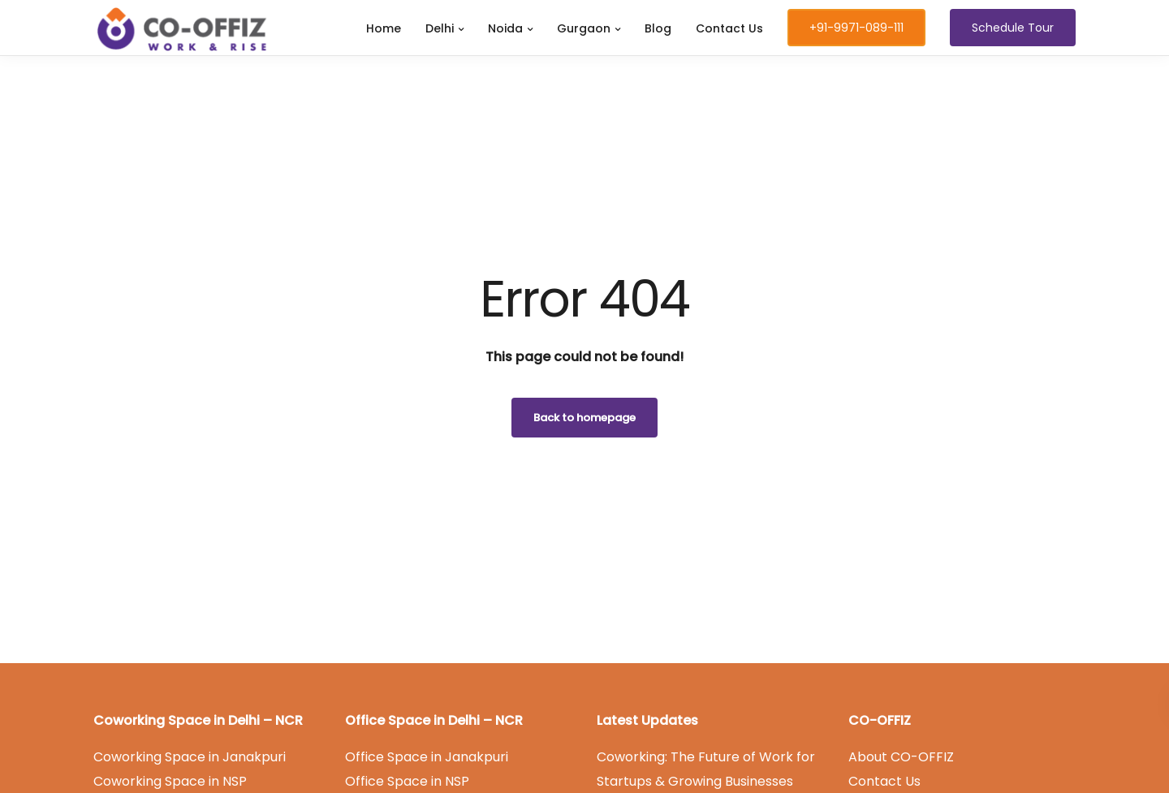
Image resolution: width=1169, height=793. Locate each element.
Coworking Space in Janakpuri (189, 757)
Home (383, 28)
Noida (505, 28)
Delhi (439, 28)
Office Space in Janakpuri (426, 757)
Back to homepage (584, 417)
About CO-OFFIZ (901, 757)
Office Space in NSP (407, 781)
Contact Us (729, 28)
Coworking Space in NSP (170, 781)
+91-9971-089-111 (856, 27)
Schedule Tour (1013, 27)
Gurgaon (583, 28)
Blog (658, 28)
